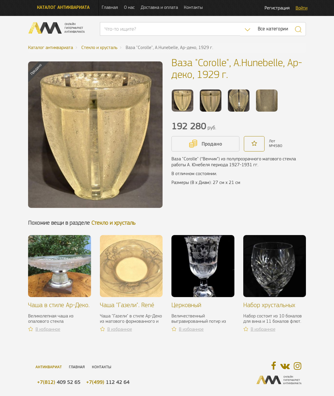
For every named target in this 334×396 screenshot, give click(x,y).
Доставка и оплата (159, 7)
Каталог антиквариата (63, 7)
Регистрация (277, 7)
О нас (129, 7)
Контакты (193, 7)
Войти (301, 7)
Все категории (273, 29)
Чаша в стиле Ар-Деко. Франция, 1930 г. (59, 308)
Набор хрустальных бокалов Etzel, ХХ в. (269, 308)
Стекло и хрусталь (113, 223)
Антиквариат (48, 367)
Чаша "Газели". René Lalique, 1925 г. (127, 308)
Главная (110, 7)
